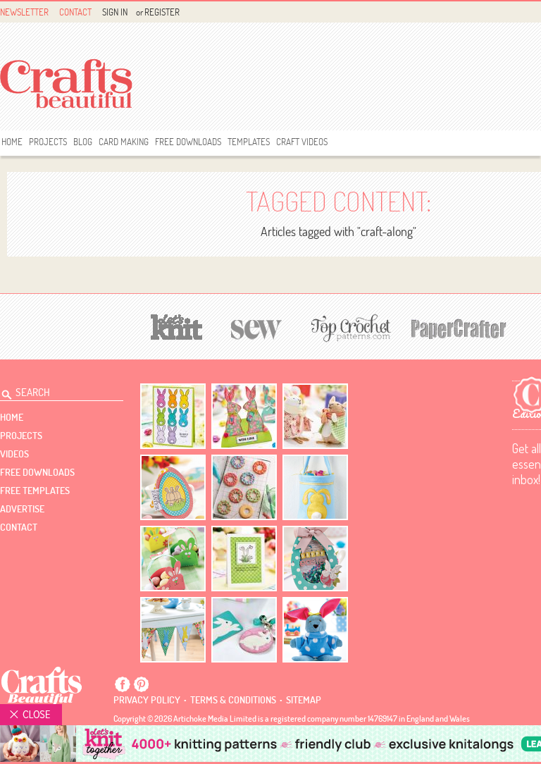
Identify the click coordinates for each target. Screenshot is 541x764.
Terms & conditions (233, 700)
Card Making (124, 141)
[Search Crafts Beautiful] (53, 390)
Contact (75, 12)
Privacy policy (146, 700)
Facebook (122, 684)
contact (18, 527)
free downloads (188, 141)
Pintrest (141, 684)
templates (249, 141)
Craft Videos (302, 141)
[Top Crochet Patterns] (348, 328)
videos (14, 454)
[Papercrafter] (458, 327)
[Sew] (257, 327)
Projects (48, 141)
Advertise (22, 509)
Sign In (115, 12)
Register (162, 12)
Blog (82, 141)
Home (12, 141)
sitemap (303, 700)
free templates (35, 490)
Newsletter (24, 12)
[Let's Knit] (177, 325)
